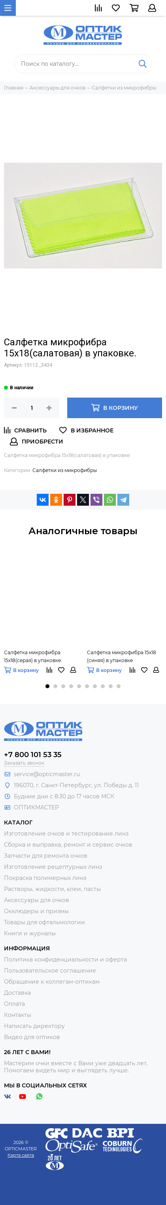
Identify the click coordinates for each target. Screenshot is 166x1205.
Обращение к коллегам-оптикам (52, 981)
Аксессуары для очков (36, 900)
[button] (47, 686)
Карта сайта (21, 1155)
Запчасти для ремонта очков (45, 855)
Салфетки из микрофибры (64, 470)
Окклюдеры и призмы (36, 911)
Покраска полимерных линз (45, 877)
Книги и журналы (30, 933)
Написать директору (34, 1026)
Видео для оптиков (32, 1037)
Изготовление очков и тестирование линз (66, 833)
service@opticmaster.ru (47, 774)
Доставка (17, 992)
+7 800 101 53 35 (33, 754)
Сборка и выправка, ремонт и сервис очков (68, 844)
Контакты (17, 1014)
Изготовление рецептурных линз (53, 866)
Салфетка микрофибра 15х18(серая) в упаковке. (33, 656)
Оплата (14, 1003)
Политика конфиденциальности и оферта (65, 959)
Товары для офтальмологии (44, 922)
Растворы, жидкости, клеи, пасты (52, 889)
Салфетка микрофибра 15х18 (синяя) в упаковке (121, 656)
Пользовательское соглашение (50, 970)
